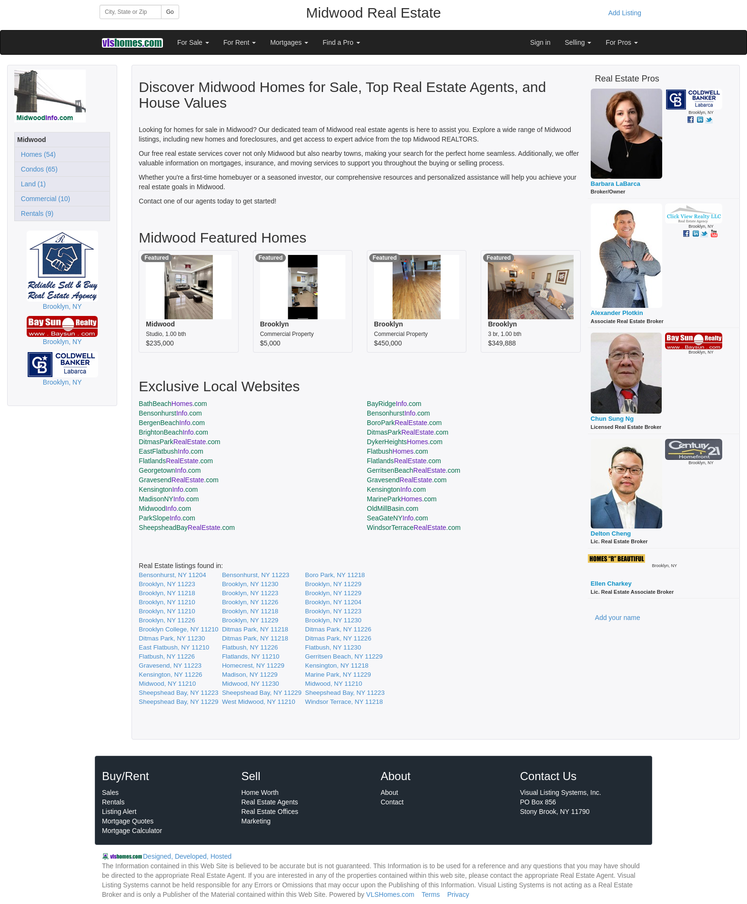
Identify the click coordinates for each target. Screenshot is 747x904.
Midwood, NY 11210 (167, 683)
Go (170, 12)
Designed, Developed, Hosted (187, 856)
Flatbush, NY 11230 (333, 647)
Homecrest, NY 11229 (253, 665)
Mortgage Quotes (127, 821)
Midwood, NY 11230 (250, 683)
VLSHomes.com (390, 894)
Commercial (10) (43, 199)
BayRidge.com (394, 403)
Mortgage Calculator (132, 830)
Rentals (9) (35, 213)
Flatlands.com (176, 461)
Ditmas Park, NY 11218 (255, 629)
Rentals (113, 802)
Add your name (617, 617)
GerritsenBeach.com (413, 470)
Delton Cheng (611, 533)
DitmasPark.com (407, 432)
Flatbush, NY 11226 (250, 647)
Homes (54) (36, 154)
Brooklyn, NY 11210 (167, 602)
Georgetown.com (170, 470)
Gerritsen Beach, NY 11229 (344, 656)
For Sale (193, 42)
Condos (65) (37, 169)
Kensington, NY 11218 (336, 665)
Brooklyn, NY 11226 (250, 602)
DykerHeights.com (405, 442)
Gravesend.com (178, 480)
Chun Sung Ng (612, 418)
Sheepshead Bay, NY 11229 (262, 692)
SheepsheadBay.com (187, 527)
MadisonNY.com (169, 499)
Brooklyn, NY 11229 (333, 584)
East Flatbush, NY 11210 (174, 647)
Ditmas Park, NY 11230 (172, 638)
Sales (110, 792)
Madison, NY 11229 (250, 674)
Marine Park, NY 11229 (338, 674)
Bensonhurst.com (170, 413)
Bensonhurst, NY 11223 (255, 575)
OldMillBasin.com (392, 508)
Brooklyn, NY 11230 (250, 584)
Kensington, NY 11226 (170, 674)
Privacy (458, 894)
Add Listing (624, 13)
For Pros (622, 42)
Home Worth (260, 792)
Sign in (540, 42)
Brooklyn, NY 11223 (167, 584)
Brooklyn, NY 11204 (333, 602)
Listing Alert (119, 811)
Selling (578, 42)
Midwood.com (165, 508)
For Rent (239, 42)
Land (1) (31, 184)
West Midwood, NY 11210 (258, 701)
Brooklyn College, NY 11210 (178, 629)
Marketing (256, 821)
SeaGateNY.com (397, 518)
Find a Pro (341, 42)
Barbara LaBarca (615, 183)
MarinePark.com (401, 499)
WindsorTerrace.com (414, 527)
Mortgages (289, 42)
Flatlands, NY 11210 (251, 656)
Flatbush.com (397, 451)
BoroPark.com (404, 423)
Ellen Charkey (611, 583)
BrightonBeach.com (173, 432)
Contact (392, 802)
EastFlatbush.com (171, 451)
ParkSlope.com (167, 518)
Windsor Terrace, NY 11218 (344, 701)
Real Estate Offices (270, 811)
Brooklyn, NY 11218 (167, 593)
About (389, 792)
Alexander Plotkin (617, 312)
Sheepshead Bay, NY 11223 (178, 692)
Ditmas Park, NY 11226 (338, 629)
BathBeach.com (173, 403)
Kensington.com (168, 489)
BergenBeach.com (172, 423)
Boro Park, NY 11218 (335, 575)
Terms (431, 894)
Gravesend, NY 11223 (170, 665)
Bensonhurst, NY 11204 (172, 575)
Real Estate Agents (270, 802)
